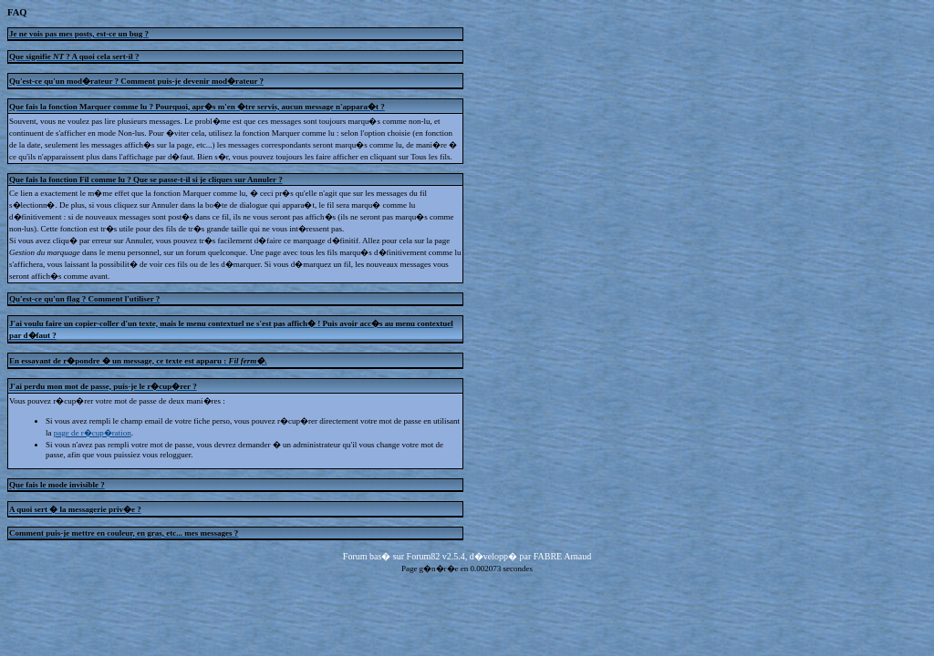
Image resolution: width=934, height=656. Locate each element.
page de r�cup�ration (92, 432)
